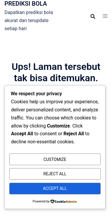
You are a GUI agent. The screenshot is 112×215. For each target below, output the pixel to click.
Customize (54, 159)
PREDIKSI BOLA (25, 3)
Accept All (55, 188)
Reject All (54, 173)
